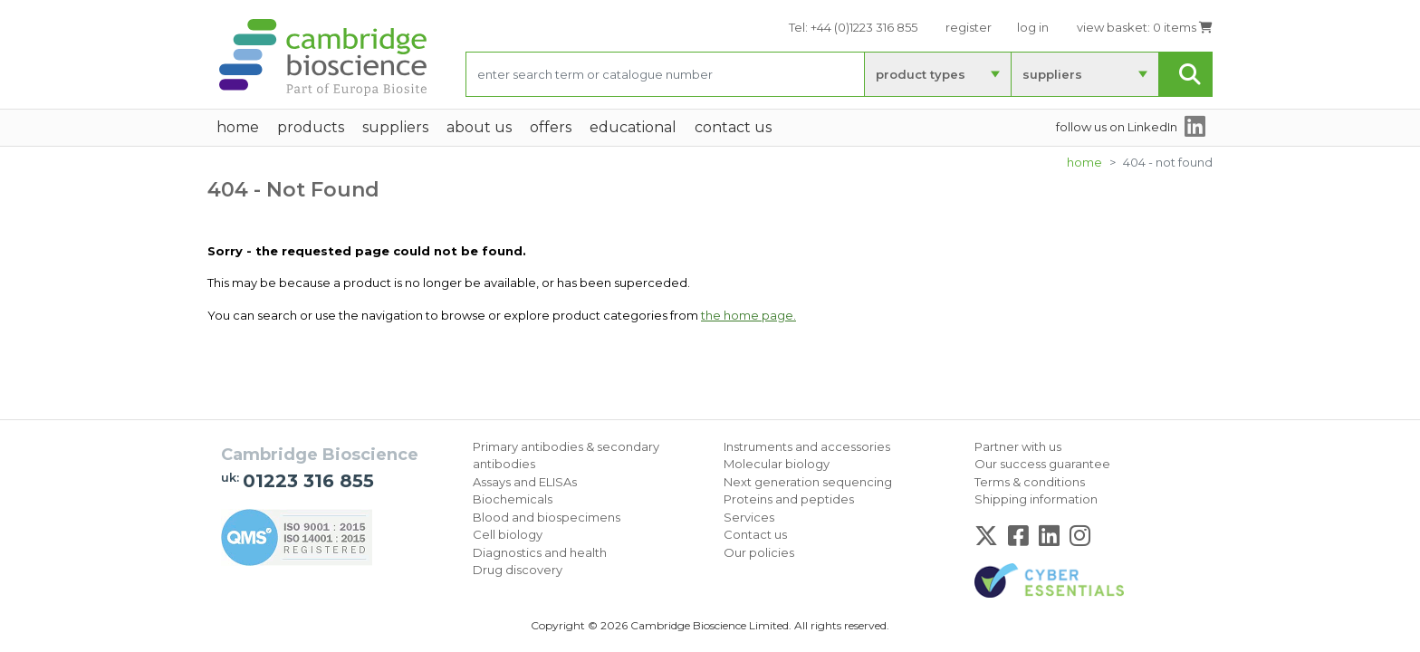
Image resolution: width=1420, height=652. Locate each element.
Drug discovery (517, 569)
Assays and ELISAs (525, 482)
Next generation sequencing (808, 482)
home (237, 127)
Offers (550, 127)
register (968, 27)
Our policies (759, 552)
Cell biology (507, 534)
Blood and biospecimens (546, 517)
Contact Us (733, 127)
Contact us (755, 534)
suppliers (1052, 74)
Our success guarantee (1042, 463)
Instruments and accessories (807, 446)
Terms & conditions (1029, 482)
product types (920, 74)
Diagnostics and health (540, 552)
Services (749, 517)
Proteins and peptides (789, 499)
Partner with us (1017, 446)
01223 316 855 (308, 481)
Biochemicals (512, 499)
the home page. (748, 315)
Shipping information (1036, 499)
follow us (1116, 127)
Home (1084, 162)
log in (1033, 27)
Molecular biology (777, 463)
